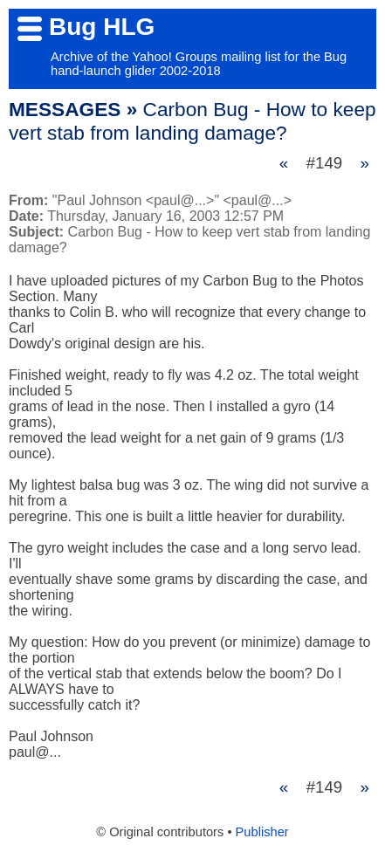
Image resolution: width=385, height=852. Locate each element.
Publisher (262, 832)
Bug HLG (102, 26)
